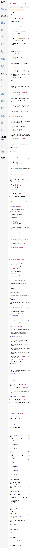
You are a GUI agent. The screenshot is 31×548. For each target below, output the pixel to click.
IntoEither (15, 494)
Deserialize (16, 219)
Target (28, 216)
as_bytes (14, 116)
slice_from (15, 70)
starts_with (15, 105)
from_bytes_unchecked (20, 38)
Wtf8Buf (23, 138)
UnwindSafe (14, 419)
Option (21, 25)
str (25, 105)
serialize (13, 365)
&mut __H (22, 280)
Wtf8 (21, 23)
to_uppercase (15, 138)
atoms (16, 2)
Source (29, 196)
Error (11, 202)
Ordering (25, 293)
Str (21, 273)
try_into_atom (15, 31)
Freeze (13, 412)
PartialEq (15, 313)
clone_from (13, 196)
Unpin (13, 418)
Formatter (21, 201)
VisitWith (15, 396)
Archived (13, 152)
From (13, 245)
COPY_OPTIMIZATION (16, 168)
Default (13, 206)
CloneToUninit (16, 438)
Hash (13, 278)
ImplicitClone (16, 486)
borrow (12, 175)
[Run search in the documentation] (20, 1)
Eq (12, 406)
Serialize (14, 373)
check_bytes (16, 184)
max (12, 297)
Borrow (13, 174)
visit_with (13, 399)
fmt (12, 201)
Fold (12, 236)
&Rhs (19, 320)
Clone (13, 191)
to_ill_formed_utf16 (17, 129)
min (12, 302)
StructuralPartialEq (16, 407)
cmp (12, 293)
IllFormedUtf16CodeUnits (14, 130)
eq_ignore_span (14, 232)
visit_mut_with (14, 387)
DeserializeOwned (17, 538)
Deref (17, 47)
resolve (12, 160)
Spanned (13, 454)
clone (12, 193)
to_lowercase (15, 143)
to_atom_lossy (15, 26)
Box (21, 257)
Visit (17, 400)
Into (16, 491)
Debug (13, 200)
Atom (24, 25)
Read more (24, 154)
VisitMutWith (16, 384)
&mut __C (17, 186)
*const (16, 185)
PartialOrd (14, 336)
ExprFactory (15, 476)
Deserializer (12, 224)
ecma (13, 2)
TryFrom (16, 530)
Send (13, 415)
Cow (23, 26)
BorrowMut (15, 435)
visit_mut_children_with (16, 391)
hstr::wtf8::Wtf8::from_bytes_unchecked (18, 45)
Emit (16, 451)
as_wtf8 (14, 23)
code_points (15, 92)
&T (18, 317)
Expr (23, 257)
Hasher (13, 287)
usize (24, 70)
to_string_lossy (16, 120)
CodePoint (26, 100)
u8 (28, 38)
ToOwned (15, 526)
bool (21, 53)
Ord (12, 292)
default (12, 207)
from (12, 247)
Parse (16, 505)
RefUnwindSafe (15, 413)
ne (11, 320)
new (13, 18)
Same (14, 518)
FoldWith (15, 234)
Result (23, 31)
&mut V (26, 241)
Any (14, 424)
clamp (12, 307)
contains (14, 100)
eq (11, 317)
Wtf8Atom (14, 16)
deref (12, 216)
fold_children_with (15, 241)
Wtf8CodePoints (24, 92)
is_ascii (14, 57)
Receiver (16, 514)
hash (12, 280)
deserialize (13, 221)
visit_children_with (15, 402)
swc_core (11, 2)
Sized (17, 181)
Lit (21, 268)
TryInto (16, 534)
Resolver (13, 155)
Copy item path (18, 3)
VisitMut (13, 386)
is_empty (14, 53)
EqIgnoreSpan (14, 230)
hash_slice (13, 285)
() (15, 187)
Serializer (14, 380)
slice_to (14, 77)
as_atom (14, 25)
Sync (13, 416)
